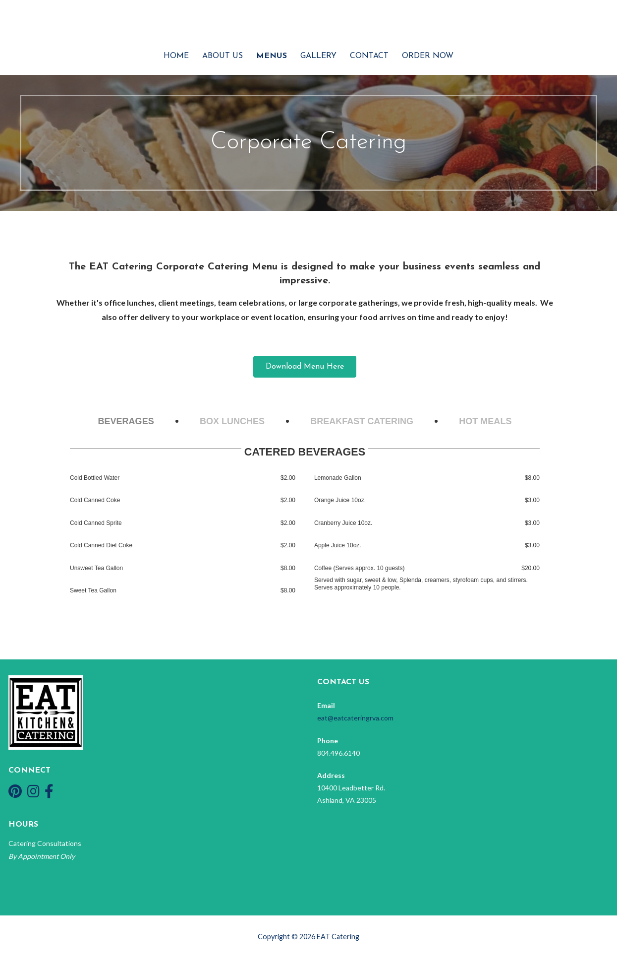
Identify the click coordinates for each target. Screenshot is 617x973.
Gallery (318, 56)
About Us (222, 56)
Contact (369, 56)
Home (176, 56)
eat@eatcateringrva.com (355, 718)
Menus (271, 56)
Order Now (427, 56)
